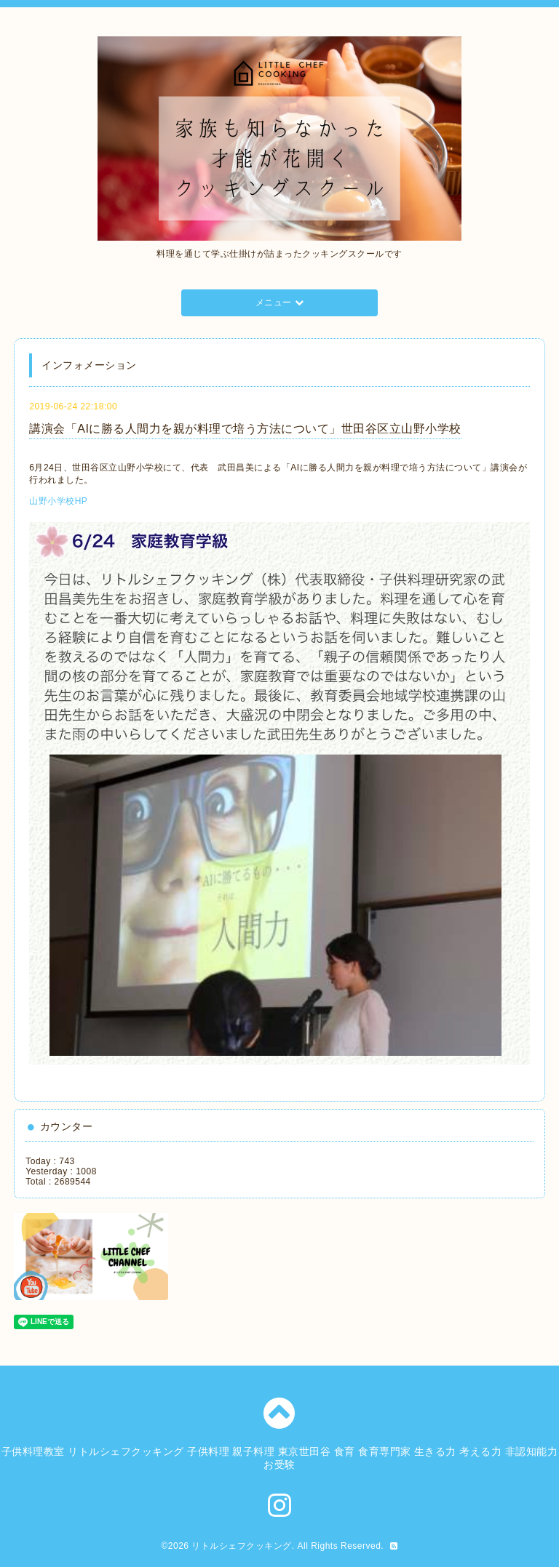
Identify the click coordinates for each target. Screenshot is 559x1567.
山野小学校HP (58, 501)
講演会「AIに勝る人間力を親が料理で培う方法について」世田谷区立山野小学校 (245, 428)
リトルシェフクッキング (241, 1546)
